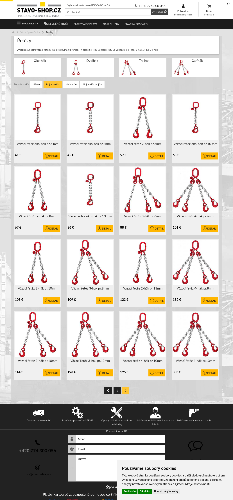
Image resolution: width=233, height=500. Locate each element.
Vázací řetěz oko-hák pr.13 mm (90, 216)
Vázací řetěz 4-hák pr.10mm (142, 361)
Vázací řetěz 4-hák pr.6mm (195, 216)
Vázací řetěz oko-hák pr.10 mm (195, 144)
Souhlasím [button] (130, 491)
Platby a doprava (86, 24)
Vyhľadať (159, 12)
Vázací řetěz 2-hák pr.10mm (37, 288)
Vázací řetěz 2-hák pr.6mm (143, 144)
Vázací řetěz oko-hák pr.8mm (90, 144)
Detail (51, 156)
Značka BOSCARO (136, 24)
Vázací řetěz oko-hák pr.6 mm (37, 144)
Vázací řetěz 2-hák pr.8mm (37, 216)
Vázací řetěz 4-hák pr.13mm (195, 361)
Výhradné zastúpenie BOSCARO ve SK (88, 5)
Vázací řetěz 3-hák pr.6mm (143, 216)
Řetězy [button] (24, 40)
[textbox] (108, 12)
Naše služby (111, 24)
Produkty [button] (27, 23)
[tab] (116, 40)
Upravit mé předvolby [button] (166, 491)
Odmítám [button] (145, 491)
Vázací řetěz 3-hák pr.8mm (90, 288)
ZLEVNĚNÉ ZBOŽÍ (57, 23)
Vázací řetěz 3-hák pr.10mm (37, 361)
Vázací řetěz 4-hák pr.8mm (195, 288)
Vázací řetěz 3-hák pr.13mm (90, 361)
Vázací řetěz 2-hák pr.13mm (142, 288)
